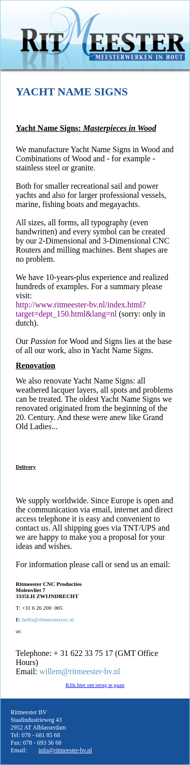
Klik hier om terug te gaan (95, 685)
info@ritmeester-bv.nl (65, 750)
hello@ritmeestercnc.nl (48, 619)
